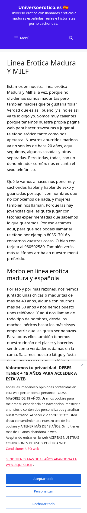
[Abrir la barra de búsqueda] (71, 38)
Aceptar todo (43, 478)
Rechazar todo (43, 504)
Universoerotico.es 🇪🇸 (43, 7)
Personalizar (43, 491)
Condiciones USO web (22, 448)
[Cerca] (82, 364)
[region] (43, 437)
